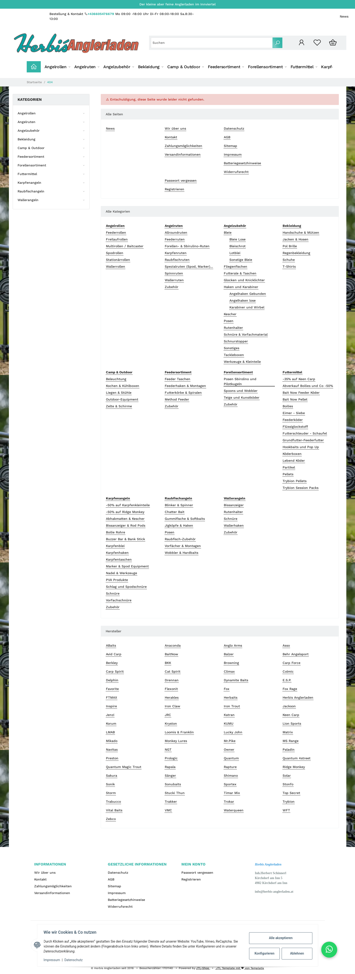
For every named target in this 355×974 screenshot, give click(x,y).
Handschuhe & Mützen (301, 232)
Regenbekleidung (296, 253)
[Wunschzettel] (317, 43)
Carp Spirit (115, 671)
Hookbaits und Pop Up (301, 447)
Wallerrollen (115, 266)
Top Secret (291, 793)
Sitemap (230, 146)
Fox (226, 689)
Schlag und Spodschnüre (126, 586)
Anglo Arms (233, 645)
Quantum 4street (296, 758)
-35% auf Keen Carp (299, 379)
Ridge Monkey (294, 767)
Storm (111, 793)
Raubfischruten (177, 260)
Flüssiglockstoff (295, 426)
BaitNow (171, 654)
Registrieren (174, 189)
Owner (229, 749)
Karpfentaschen (119, 559)
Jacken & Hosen (295, 239)
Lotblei (234, 253)
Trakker (171, 801)
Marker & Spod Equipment (127, 566)
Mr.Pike (229, 741)
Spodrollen (114, 253)
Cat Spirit (172, 671)
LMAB (110, 732)
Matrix (288, 732)
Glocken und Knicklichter (244, 280)
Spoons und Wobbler (241, 391)
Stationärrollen (118, 260)
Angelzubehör (29, 130)
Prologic (171, 758)
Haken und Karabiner (241, 287)
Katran (229, 715)
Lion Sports (292, 723)
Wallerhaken (234, 525)
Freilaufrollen (117, 239)
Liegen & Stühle (118, 392)
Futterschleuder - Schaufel (305, 433)
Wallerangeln (28, 200)
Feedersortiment (31, 156)
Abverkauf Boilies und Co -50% (308, 386)
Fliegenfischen (235, 266)
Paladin (289, 749)
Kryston (171, 723)
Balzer (229, 654)
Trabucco (113, 801)
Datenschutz (234, 128)
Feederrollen (116, 232)
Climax (229, 671)
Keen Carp (291, 715)
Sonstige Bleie (240, 260)
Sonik (110, 784)
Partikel (289, 467)
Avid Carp (113, 654)
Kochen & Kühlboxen (122, 386)
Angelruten (26, 122)
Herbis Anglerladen (298, 697)
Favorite (112, 689)
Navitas (112, 749)
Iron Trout (232, 706)
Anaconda (173, 645)
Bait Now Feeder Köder (301, 392)
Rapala (170, 767)
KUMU (228, 723)
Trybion (289, 801)
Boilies (288, 406)
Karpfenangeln (29, 182)
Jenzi (110, 715)
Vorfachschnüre (118, 600)
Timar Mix (232, 793)
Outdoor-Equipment (122, 399)
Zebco (111, 819)
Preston (112, 758)
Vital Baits (114, 810)
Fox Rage (290, 689)
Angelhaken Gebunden (247, 294)
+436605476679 (101, 14)
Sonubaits (173, 784)
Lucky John (233, 732)
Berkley (112, 663)
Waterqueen (233, 810)
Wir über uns (175, 128)
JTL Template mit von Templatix (239, 968)
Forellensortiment (32, 165)
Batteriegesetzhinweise (242, 163)
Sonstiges (231, 348)
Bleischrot (237, 246)
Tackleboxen (234, 355)
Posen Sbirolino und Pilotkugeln (240, 381)
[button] (301, 43)
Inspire (111, 706)
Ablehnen (296, 953)
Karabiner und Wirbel (246, 307)
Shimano (231, 775)
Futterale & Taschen (240, 273)
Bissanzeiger (234, 505)
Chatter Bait (174, 512)
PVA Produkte (117, 580)
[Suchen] (212, 42)
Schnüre (113, 593)
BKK (168, 663)
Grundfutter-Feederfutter (303, 440)
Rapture (230, 767)
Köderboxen (292, 454)
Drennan (172, 680)
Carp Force (291, 663)
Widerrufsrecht (236, 172)
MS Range (291, 741)
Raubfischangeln (31, 191)
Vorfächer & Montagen (183, 546)
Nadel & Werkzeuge (121, 573)
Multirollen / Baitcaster (124, 246)
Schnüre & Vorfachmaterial (246, 334)
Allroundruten (176, 232)
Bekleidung (26, 139)
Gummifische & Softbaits (185, 519)
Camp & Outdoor (31, 148)
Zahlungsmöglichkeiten (183, 146)
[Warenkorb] (333, 43)
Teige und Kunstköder (241, 397)
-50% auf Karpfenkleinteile (128, 505)
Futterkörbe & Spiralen (183, 392)
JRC (168, 715)
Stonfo (288, 784)
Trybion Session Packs (300, 488)
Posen (228, 321)
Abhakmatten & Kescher (125, 519)
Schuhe (289, 260)
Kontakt (171, 137)
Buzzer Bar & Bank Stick (125, 539)
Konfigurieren (264, 953)
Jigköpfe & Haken (179, 525)
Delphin (112, 680)
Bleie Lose (237, 239)
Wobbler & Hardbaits (181, 552)
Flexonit (171, 689)
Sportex (230, 784)
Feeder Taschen (177, 379)
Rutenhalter (233, 328)
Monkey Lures (176, 741)
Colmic (288, 671)
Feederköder (293, 420)
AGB (227, 137)
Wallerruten (174, 280)
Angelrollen (27, 113)
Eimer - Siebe (294, 413)
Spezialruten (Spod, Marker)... (189, 266)
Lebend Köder (294, 460)
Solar (287, 775)
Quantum (231, 758)
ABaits (111, 645)
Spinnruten (174, 273)
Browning (231, 663)
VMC (168, 810)
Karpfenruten (176, 253)
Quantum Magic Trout (123, 767)
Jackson (289, 706)
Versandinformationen (183, 154)
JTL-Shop (203, 968)
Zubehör (171, 287)
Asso (286, 645)
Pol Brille (290, 246)
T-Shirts (289, 266)
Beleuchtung (116, 379)
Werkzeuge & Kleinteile (242, 361)
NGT (168, 749)
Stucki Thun (175, 793)
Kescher (230, 314)
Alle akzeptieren (279, 938)
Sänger (170, 775)
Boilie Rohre (115, 532)
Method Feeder (177, 399)
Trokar (229, 801)
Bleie (228, 232)
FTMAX (111, 697)
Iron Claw (172, 706)
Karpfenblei (115, 546)
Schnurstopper (236, 341)
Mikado (111, 741)
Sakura (111, 775)
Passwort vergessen (181, 180)
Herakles (172, 697)
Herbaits (230, 697)
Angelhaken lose (242, 300)
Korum (111, 723)
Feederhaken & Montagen (185, 386)
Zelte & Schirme (119, 406)
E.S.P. (287, 680)
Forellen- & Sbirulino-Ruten (187, 246)
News (344, 16)
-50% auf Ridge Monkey (125, 512)
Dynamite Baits (236, 680)
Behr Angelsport (296, 654)
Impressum (233, 154)
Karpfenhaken (117, 552)
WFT (286, 810)
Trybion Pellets (294, 481)
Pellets (288, 474)
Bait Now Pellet (295, 399)
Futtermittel (27, 174)
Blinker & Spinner (179, 505)
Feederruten (175, 239)
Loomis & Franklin (179, 732)
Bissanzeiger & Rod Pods (125, 525)
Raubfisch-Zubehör (180, 539)
